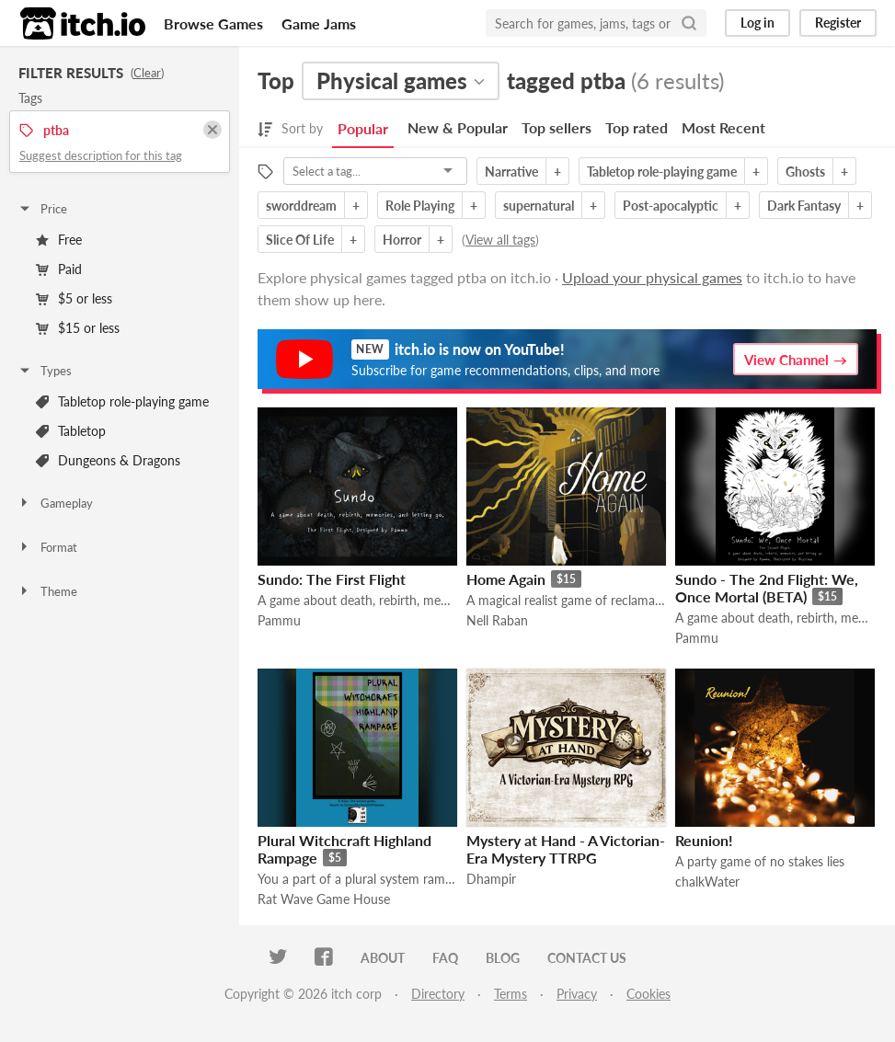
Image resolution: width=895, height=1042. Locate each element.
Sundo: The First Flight (332, 579)
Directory (438, 994)
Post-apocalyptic (670, 205)
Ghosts (805, 171)
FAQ (445, 958)
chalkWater (707, 881)
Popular (363, 128)
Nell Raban (497, 620)
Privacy (577, 994)
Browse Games (213, 23)
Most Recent (723, 127)
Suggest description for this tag (100, 155)
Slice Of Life (300, 239)
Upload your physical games (652, 277)
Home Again (505, 579)
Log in (757, 22)
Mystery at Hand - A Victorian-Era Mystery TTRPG (565, 848)
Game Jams (318, 23)
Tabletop (71, 431)
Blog (503, 958)
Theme (47, 591)
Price (42, 208)
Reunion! (704, 840)
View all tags (500, 239)
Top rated (636, 127)
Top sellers (556, 127)
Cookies (648, 994)
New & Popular (457, 127)
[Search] (688, 23)
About (383, 958)
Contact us (586, 958)
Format (47, 547)
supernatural (538, 205)
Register (838, 22)
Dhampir (491, 879)
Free (59, 239)
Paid (59, 269)
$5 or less (74, 298)
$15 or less (78, 328)
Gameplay (55, 503)
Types (44, 370)
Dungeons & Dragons (108, 460)
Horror (402, 239)
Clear (147, 72)
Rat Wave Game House (324, 899)
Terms (510, 994)
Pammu (279, 620)
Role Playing (419, 205)
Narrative (511, 171)
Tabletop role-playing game (122, 401)
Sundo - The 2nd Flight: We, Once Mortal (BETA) (766, 587)
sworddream (301, 205)
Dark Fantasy (804, 205)
